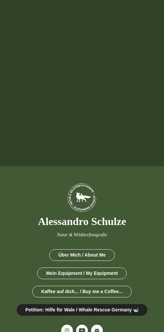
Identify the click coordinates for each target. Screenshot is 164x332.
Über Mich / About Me (82, 255)
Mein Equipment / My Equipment (82, 273)
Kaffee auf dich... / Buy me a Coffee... (82, 291)
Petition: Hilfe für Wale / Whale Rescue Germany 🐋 (82, 309)
